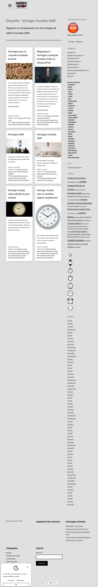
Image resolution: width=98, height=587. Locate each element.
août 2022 (70, 421)
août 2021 (70, 451)
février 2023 (70, 409)
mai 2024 (69, 368)
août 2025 (70, 332)
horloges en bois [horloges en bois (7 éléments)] (82, 189)
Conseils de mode (21, 118)
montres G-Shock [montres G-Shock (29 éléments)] (74, 223)
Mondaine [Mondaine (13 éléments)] (70, 196)
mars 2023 (70, 406)
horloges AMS (15, 176)
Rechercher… (39, 552)
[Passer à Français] (72, 42)
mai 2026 (69, 320)
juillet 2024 (70, 362)
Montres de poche (72, 67)
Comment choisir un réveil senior (74, 540)
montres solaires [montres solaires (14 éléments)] (85, 234)
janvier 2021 (70, 472)
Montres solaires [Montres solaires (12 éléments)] (71, 237)
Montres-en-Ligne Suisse (75, 167)
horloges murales (22, 178)
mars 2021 (70, 466)
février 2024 (70, 374)
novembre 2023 (71, 383)
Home (7, 521)
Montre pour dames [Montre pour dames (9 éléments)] (75, 199)
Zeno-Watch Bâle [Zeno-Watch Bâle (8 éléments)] (76, 247)
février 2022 (70, 439)
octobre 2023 (70, 386)
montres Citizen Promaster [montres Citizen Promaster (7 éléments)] (72, 213)
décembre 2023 (71, 380)
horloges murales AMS (17, 124)
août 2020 (70, 486)
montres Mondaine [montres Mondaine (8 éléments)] (80, 226)
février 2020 (70, 504)
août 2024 (70, 359)
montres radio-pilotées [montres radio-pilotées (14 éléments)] (73, 234)
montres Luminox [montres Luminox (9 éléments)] (71, 226)
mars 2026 (70, 326)
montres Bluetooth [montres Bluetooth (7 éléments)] (83, 206)
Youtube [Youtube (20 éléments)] (70, 247)
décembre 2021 (71, 445)
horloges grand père (12, 178)
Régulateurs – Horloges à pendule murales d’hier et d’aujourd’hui (47, 57)
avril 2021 (69, 463)
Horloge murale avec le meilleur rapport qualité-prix (47, 194)
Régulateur (46, 124)
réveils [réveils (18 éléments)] (86, 244)
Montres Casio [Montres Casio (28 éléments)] (73, 209)
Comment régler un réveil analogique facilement (78, 537)
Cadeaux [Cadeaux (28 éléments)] (70, 178)
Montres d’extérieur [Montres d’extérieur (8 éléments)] (86, 220)
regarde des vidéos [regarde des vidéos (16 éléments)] (73, 244)
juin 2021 (69, 457)
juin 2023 (69, 398)
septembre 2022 (71, 418)
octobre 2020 (70, 481)
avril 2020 (69, 498)
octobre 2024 (70, 353)
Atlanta (14, 122)
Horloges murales (50, 115)
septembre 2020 (71, 484)
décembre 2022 (71, 415)
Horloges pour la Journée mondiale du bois (18, 55)
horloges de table (23, 176)
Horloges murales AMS (46, 136)
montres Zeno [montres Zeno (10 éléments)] (87, 240)
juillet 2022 (70, 424)
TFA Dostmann (26, 124)
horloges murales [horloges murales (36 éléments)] (74, 193)
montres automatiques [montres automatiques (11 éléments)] (73, 206)
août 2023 (70, 392)
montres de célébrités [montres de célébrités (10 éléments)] (79, 217)
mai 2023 (69, 401)
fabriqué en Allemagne (46, 178)
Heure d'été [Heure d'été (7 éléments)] (76, 189)
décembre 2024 (71, 347)
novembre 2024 (71, 350)
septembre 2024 (71, 356)
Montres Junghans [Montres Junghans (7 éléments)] (85, 223)
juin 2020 (69, 492)
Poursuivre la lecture (13, 106)
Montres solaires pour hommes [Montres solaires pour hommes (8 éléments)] (83, 237)
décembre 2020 (71, 475)
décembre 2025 (71, 329)
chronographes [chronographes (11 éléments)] (71, 182)
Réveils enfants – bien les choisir (74, 526)
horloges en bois (45, 120)
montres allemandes (24, 180)
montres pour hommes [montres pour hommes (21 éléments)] (79, 231)
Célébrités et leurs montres (74, 55)
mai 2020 (69, 495)
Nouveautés (70, 73)
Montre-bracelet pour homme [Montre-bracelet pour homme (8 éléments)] (79, 196)
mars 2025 (70, 338)
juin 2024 (69, 365)
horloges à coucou (20, 122)
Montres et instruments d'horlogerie (20, 251)
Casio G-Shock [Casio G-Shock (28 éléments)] (80, 178)
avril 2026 (69, 323)
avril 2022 (69, 433)
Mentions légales (20, 580)
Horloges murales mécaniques (47, 122)
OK (16, 585)
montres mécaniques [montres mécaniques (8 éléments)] (77, 228)
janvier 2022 (70, 442)
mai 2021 (69, 460)
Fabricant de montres (22, 169)
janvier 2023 (70, 412)
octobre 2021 (70, 448)
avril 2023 (69, 403)
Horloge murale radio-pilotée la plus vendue (19, 194)
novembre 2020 (71, 478)
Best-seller (19, 249)
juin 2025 (69, 335)
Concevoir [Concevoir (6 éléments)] (77, 182)
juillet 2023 (70, 395)
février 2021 (70, 469)
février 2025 (70, 341)
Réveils (69, 76)
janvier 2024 (70, 377)
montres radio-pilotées (19, 257)
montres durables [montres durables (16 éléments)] (76, 220)
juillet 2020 (70, 489)
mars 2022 (70, 436)
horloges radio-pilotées (16, 255)
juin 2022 (69, 427)
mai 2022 (69, 430)
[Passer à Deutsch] (79, 42)
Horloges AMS (16, 134)
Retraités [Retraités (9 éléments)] (81, 244)
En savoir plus (11, 580)
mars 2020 (70, 501)
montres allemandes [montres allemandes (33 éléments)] (83, 203)
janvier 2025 (70, 344)
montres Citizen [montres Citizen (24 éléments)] (84, 209)
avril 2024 (69, 371)
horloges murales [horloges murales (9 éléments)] (86, 193)
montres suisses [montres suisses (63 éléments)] (75, 240)
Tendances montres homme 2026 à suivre (77, 529)
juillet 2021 (70, 454)
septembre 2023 (71, 389)
